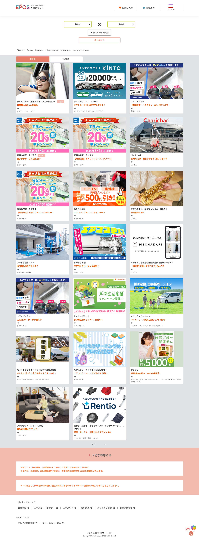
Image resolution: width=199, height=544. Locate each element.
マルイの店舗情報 (28, 523)
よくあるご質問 (106, 507)
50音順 (66, 59)
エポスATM (70, 507)
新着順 (32, 59)
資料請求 (87, 507)
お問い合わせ (128, 507)
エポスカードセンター (46, 507)
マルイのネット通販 (53, 523)
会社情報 (24, 507)
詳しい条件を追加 (99, 32)
